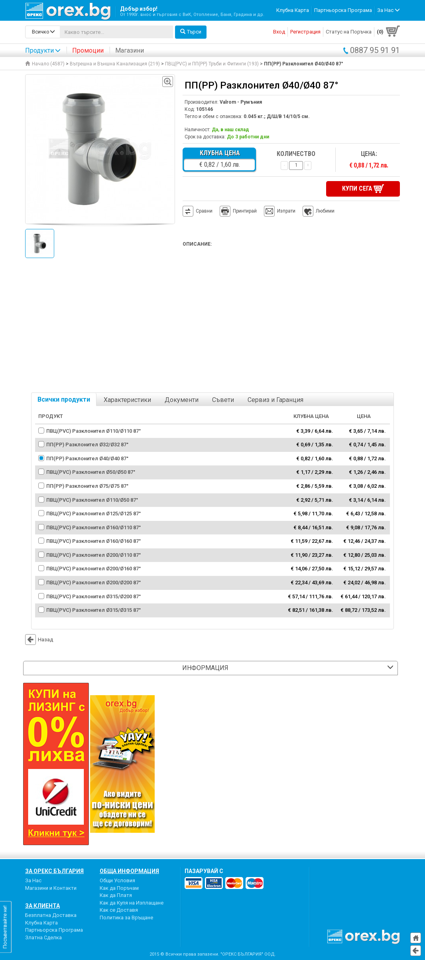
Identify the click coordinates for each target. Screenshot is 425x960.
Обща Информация (129, 870)
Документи (182, 399)
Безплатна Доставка (51, 915)
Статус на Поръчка (349, 32)
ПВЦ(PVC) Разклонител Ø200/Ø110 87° (93, 554)
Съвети (223, 399)
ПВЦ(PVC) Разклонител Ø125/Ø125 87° (93, 513)
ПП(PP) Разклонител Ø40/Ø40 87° (87, 458)
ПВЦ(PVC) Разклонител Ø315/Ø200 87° (93, 596)
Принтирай (238, 211)
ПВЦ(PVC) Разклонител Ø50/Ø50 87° (90, 472)
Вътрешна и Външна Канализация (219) (115, 64)
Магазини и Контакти (51, 887)
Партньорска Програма (343, 10)
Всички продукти (63, 399)
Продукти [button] (43, 50)
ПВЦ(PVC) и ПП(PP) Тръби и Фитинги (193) (212, 64)
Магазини (129, 50)
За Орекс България (54, 870)
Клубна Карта (292, 10)
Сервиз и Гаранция (275, 399)
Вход (279, 32)
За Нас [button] (388, 10)
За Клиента (42, 905)
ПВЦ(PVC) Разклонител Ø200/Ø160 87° (93, 568)
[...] (116, 32)
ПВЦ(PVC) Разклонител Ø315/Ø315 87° (93, 609)
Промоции (88, 50)
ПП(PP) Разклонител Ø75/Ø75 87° (87, 485)
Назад (39, 638)
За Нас (33, 880)
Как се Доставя (119, 910)
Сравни (204, 210)
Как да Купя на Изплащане (131, 902)
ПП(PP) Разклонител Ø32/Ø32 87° (87, 444)
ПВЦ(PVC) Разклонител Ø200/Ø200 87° (93, 582)
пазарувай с (204, 870)
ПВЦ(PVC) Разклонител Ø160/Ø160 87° (93, 541)
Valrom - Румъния (241, 102)
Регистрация (305, 32)
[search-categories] (42, 32)
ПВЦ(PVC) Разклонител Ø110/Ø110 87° (93, 430)
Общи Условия (117, 880)
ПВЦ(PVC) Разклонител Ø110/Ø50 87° (92, 499)
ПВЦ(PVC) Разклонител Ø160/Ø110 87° (93, 527)
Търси (190, 32)
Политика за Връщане (126, 917)
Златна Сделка (43, 937)
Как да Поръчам (119, 887)
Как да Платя (116, 895)
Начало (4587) (45, 64)
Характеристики (127, 399)
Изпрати (286, 210)
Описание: (197, 243)
